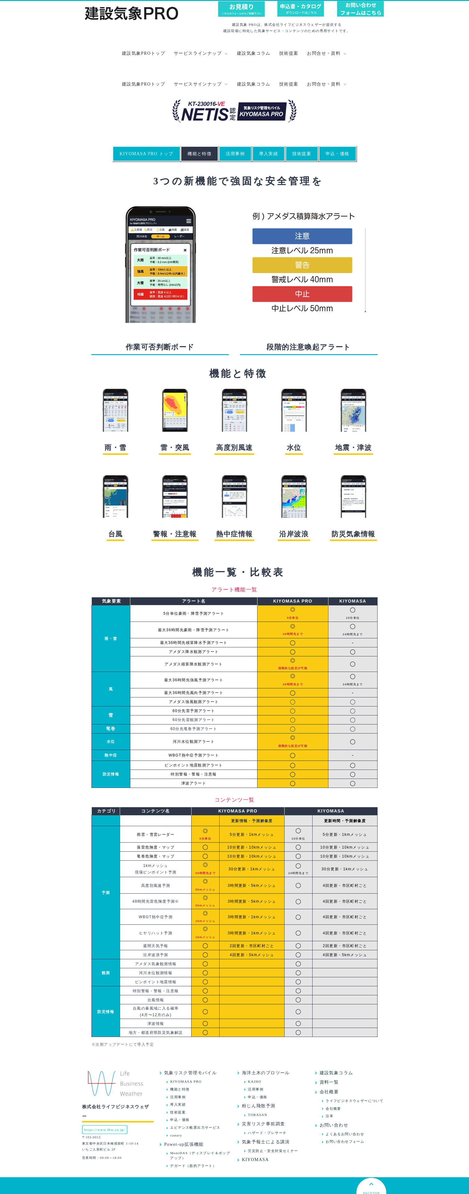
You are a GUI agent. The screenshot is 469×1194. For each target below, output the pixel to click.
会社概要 (329, 1061)
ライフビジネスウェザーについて (354, 1070)
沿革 (329, 1085)
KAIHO (254, 1051)
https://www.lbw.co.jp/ (104, 1099)
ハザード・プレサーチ (267, 1102)
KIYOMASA (255, 1129)
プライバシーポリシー (234, 1189)
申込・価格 (338, 123)
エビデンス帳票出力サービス (195, 1097)
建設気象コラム (254, 53)
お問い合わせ (334, 1094)
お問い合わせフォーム (345, 1111)
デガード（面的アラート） (193, 1135)
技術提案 (289, 53)
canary (176, 1104)
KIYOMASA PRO (186, 1051)
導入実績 (268, 123)
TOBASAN (257, 1084)
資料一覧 (329, 1051)
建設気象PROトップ (143, 53)
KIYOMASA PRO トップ (146, 123)
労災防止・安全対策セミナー (273, 1120)
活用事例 (235, 123)
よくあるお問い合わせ (345, 1103)
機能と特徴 (199, 123)
